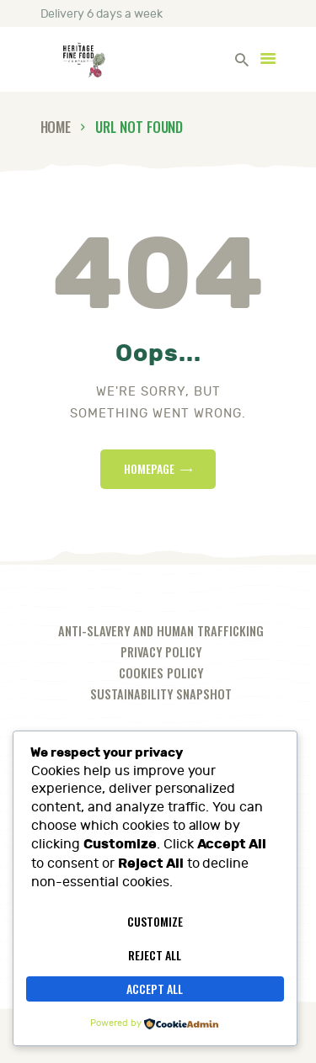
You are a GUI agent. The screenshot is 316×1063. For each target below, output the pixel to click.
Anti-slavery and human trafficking (161, 631)
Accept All (154, 988)
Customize (155, 921)
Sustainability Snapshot (161, 694)
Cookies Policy (161, 673)
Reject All (154, 955)
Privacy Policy (161, 652)
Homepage (149, 468)
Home (56, 127)
